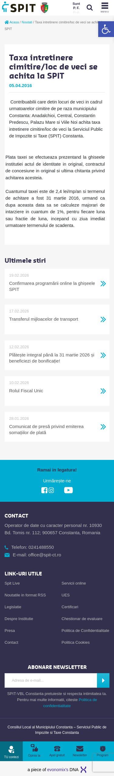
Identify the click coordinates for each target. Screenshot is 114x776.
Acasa (12, 22)
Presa (10, 630)
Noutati (27, 22)
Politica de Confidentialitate (85, 630)
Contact (11, 642)
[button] (106, 29)
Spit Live (12, 583)
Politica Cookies (76, 642)
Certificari (70, 607)
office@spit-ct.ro (44, 554)
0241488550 (41, 547)
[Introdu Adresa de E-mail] (51, 680)
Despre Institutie (19, 618)
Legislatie (13, 607)
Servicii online (74, 583)
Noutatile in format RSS (25, 595)
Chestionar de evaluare (82, 618)
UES (66, 595)
